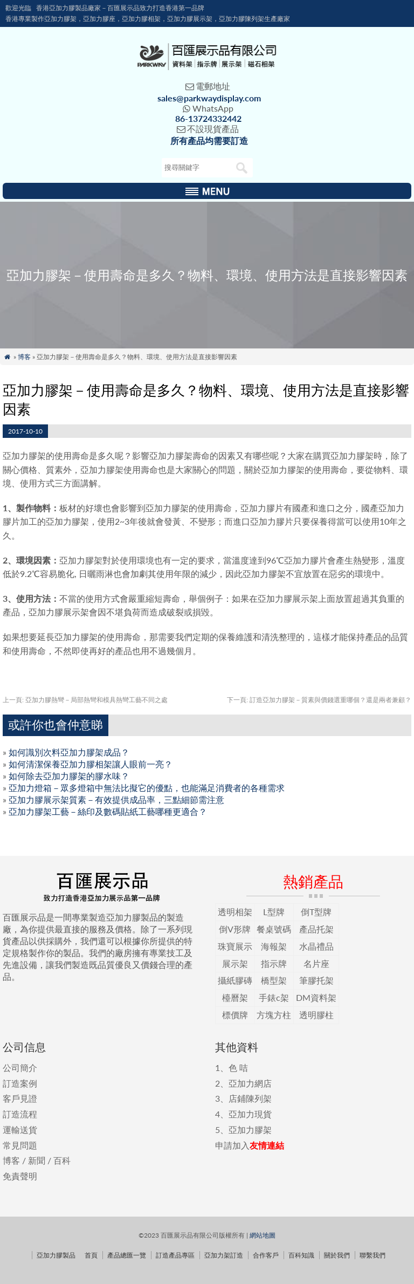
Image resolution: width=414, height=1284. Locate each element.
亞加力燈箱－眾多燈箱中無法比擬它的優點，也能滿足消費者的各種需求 (147, 787)
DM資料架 (316, 997)
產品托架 (316, 929)
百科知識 (301, 1255)
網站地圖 (262, 1235)
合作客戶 (266, 1255)
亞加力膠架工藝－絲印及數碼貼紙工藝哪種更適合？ (108, 811)
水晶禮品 (316, 946)
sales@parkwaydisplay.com (209, 98)
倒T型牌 (316, 912)
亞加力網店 (250, 1083)
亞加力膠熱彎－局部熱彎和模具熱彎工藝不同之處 (85, 700)
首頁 (91, 1255)
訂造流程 (20, 1114)
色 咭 (238, 1067)
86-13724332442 (208, 118)
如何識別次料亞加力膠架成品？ (69, 752)
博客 (24, 357)
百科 (62, 1160)
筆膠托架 (316, 980)
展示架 (235, 963)
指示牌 (274, 963)
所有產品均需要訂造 (209, 140)
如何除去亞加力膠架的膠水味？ (69, 776)
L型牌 (274, 912)
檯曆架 (235, 997)
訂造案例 (20, 1083)
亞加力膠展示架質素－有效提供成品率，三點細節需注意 (116, 799)
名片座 (316, 963)
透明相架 (235, 912)
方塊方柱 (274, 1015)
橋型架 (274, 980)
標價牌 (235, 1015)
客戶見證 (20, 1098)
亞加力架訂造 (223, 1255)
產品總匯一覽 (126, 1255)
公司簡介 (20, 1067)
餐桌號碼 (274, 929)
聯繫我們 (372, 1255)
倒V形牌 (235, 929)
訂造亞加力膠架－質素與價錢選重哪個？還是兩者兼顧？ (319, 700)
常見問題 (20, 1145)
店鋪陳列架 (250, 1098)
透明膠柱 (316, 1015)
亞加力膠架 (250, 1129)
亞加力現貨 (250, 1114)
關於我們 (337, 1255)
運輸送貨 (20, 1129)
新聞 (36, 1160)
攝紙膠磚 (235, 980)
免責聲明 (20, 1176)
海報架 (274, 946)
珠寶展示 (235, 946)
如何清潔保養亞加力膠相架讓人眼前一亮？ (90, 764)
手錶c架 (274, 997)
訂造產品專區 (175, 1255)
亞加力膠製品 (56, 1255)
